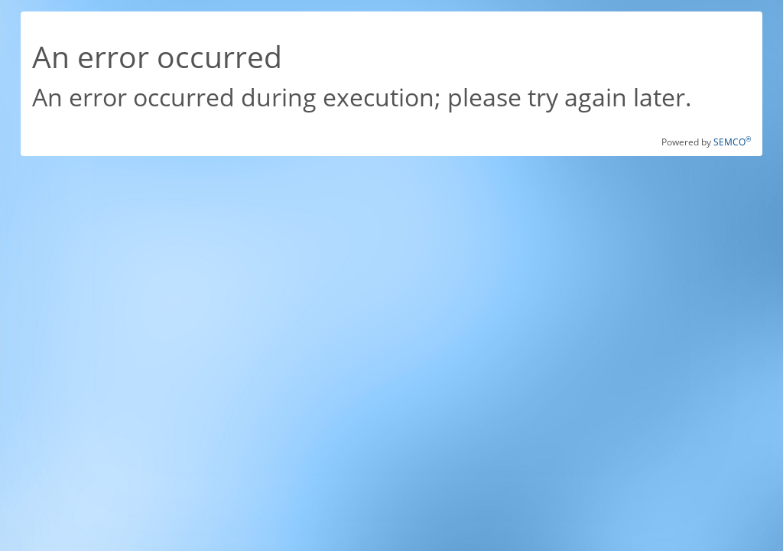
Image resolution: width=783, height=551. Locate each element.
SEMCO (732, 141)
